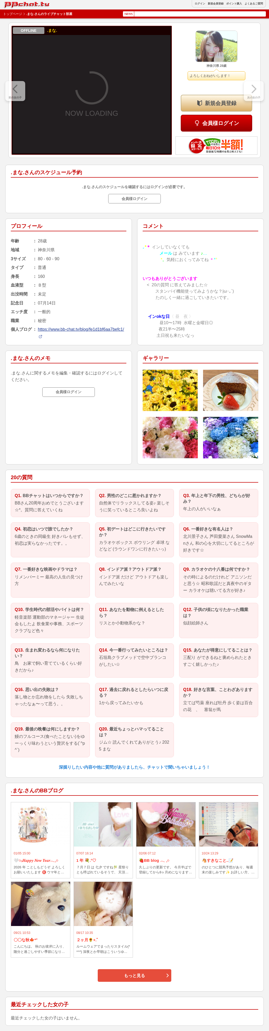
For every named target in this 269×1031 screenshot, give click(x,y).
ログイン (200, 3)
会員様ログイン (220, 123)
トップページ (12, 14)
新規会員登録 (216, 3)
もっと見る (134, 975)
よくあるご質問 (254, 3)
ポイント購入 (234, 3)
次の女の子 (253, 97)
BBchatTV (15, 3)
